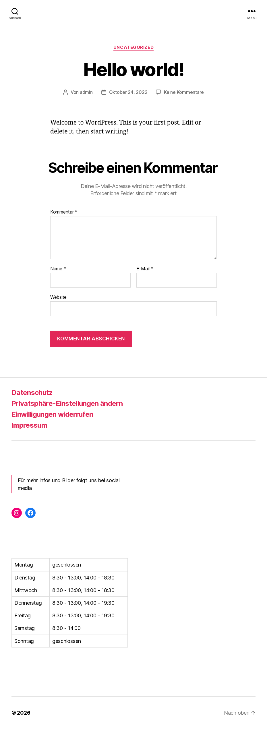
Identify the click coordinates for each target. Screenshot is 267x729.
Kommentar (64, 212)
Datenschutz (32, 392)
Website (58, 297)
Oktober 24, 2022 (128, 92)
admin (86, 92)
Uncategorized (133, 47)
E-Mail (144, 269)
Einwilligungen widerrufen (52, 414)
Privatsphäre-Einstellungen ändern (67, 403)
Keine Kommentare (184, 92)
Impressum (29, 425)
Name (58, 269)
